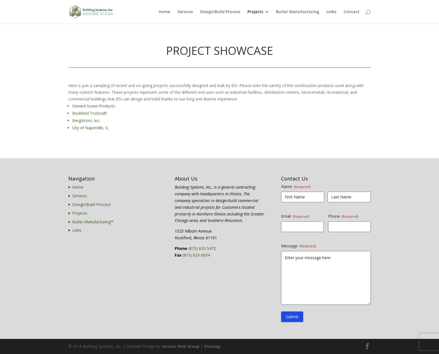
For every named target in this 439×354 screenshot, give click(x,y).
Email (295, 216)
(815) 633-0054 (196, 255)
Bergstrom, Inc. (86, 120)
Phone (343, 216)
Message (298, 245)
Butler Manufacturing (297, 12)
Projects (255, 12)
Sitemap (212, 346)
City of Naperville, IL (90, 127)
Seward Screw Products (93, 106)
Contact (351, 12)
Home (164, 12)
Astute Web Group (180, 346)
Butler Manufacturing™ (93, 221)
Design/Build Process (220, 12)
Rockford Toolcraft (89, 113)
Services (185, 12)
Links (331, 12)
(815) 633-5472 (202, 248)
